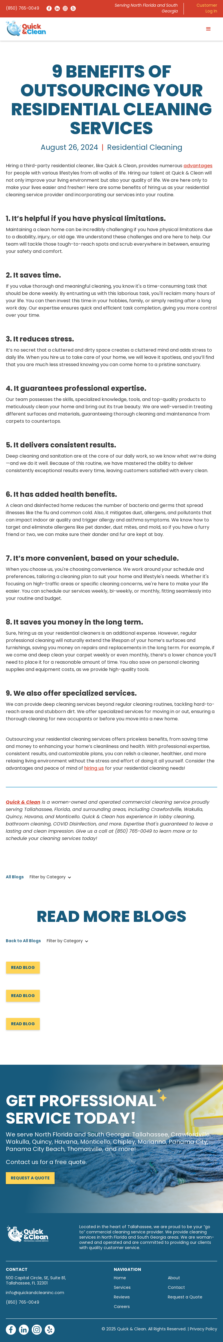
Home (120, 1278)
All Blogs (15, 877)
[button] (208, 29)
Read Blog (23, 968)
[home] (26, 28)
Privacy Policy (203, 1329)
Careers (122, 1307)
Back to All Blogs (23, 941)
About (174, 1278)
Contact (176, 1288)
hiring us (94, 768)
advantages (198, 166)
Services (122, 1288)
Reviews (122, 1297)
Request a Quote (30, 1178)
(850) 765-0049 (22, 8)
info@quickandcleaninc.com (35, 1293)
